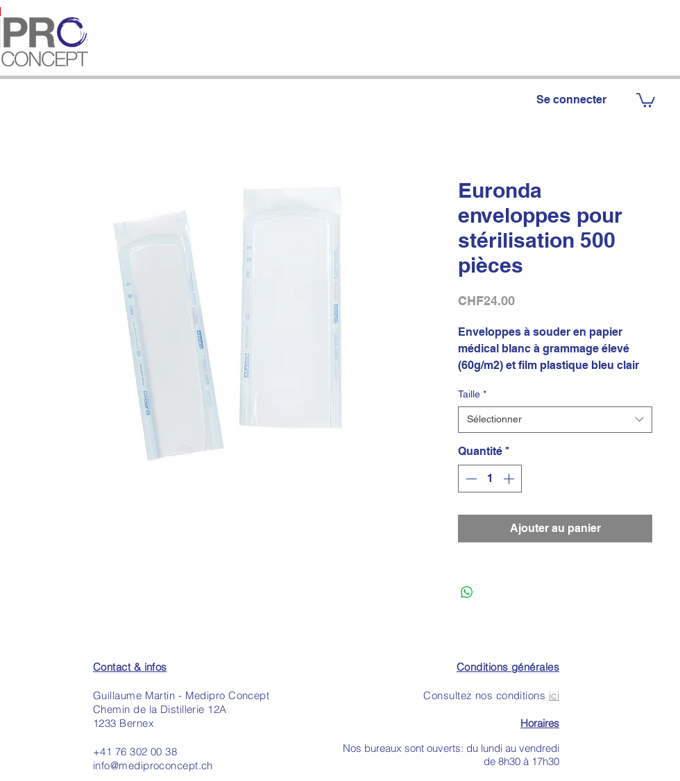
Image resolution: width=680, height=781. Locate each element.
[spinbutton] (489, 478)
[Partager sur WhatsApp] (467, 592)
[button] (645, 100)
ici (554, 695)
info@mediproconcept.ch (153, 765)
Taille (472, 394)
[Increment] (510, 478)
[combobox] (555, 419)
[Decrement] (469, 478)
